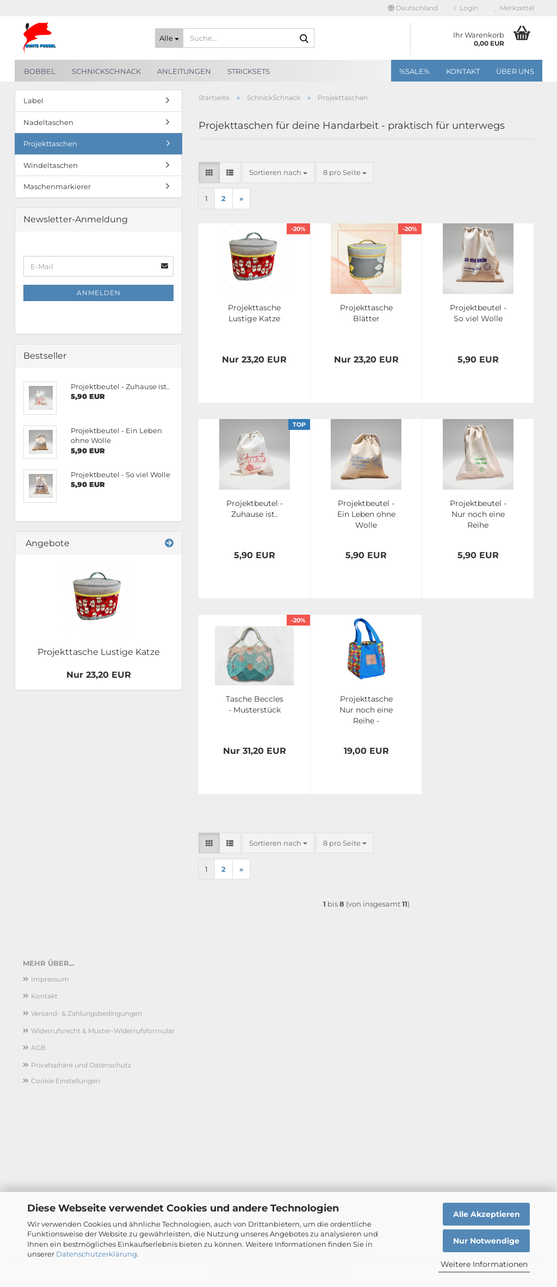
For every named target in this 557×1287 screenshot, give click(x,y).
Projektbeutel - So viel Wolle (478, 313)
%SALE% (414, 71)
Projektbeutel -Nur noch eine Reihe (478, 514)
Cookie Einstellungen (65, 1081)
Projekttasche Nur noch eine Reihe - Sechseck (366, 710)
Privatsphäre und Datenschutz (81, 1065)
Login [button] (466, 8)
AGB (38, 1048)
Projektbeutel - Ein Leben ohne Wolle (366, 514)
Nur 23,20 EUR (98, 675)
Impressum (50, 979)
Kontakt (463, 71)
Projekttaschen (50, 143)
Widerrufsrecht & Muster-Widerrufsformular (103, 1031)
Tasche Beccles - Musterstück (254, 704)
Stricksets (248, 71)
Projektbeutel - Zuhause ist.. (254, 508)
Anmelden (99, 293)
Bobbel (39, 71)
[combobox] (278, 172)
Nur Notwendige (486, 1241)
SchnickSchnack (106, 71)
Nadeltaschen (48, 122)
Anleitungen (184, 71)
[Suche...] (169, 38)
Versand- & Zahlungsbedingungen (86, 1013)
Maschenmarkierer (57, 186)
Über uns (515, 71)
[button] (413, 8)
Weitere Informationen (484, 1264)
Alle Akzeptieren (486, 1214)
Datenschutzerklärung (96, 1253)
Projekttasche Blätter (366, 313)
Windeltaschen (50, 165)
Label (33, 100)
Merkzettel (514, 8)
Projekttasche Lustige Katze (254, 313)
